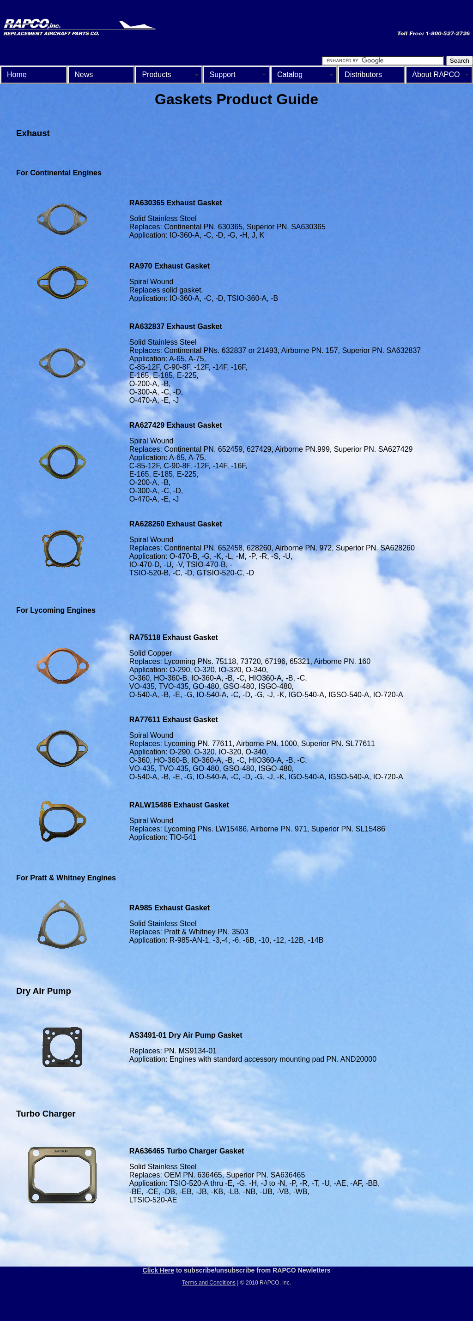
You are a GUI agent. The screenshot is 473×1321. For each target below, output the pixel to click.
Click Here (158, 1270)
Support (223, 74)
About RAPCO (436, 74)
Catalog (290, 74)
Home (17, 74)
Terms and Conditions (209, 1282)
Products (156, 74)
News (83, 74)
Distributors (363, 74)
